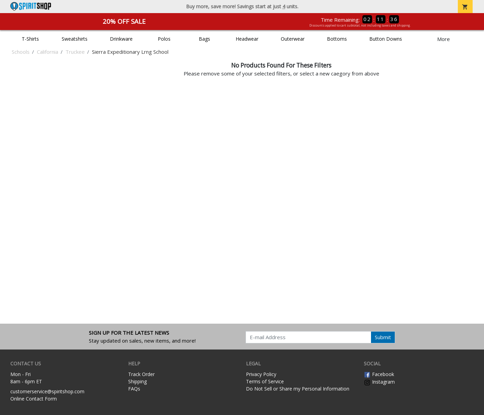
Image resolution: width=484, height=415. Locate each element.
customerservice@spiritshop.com (47, 391)
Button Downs (385, 39)
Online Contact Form (33, 398)
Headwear (247, 39)
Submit (383, 337)
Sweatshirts (74, 39)
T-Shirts (30, 39)
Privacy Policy (261, 374)
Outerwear (293, 39)
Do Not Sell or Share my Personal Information (297, 388)
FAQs (134, 388)
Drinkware (121, 39)
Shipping (137, 381)
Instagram (379, 381)
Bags (204, 39)
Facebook (379, 374)
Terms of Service (265, 381)
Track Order (141, 374)
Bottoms (337, 39)
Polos (164, 39)
